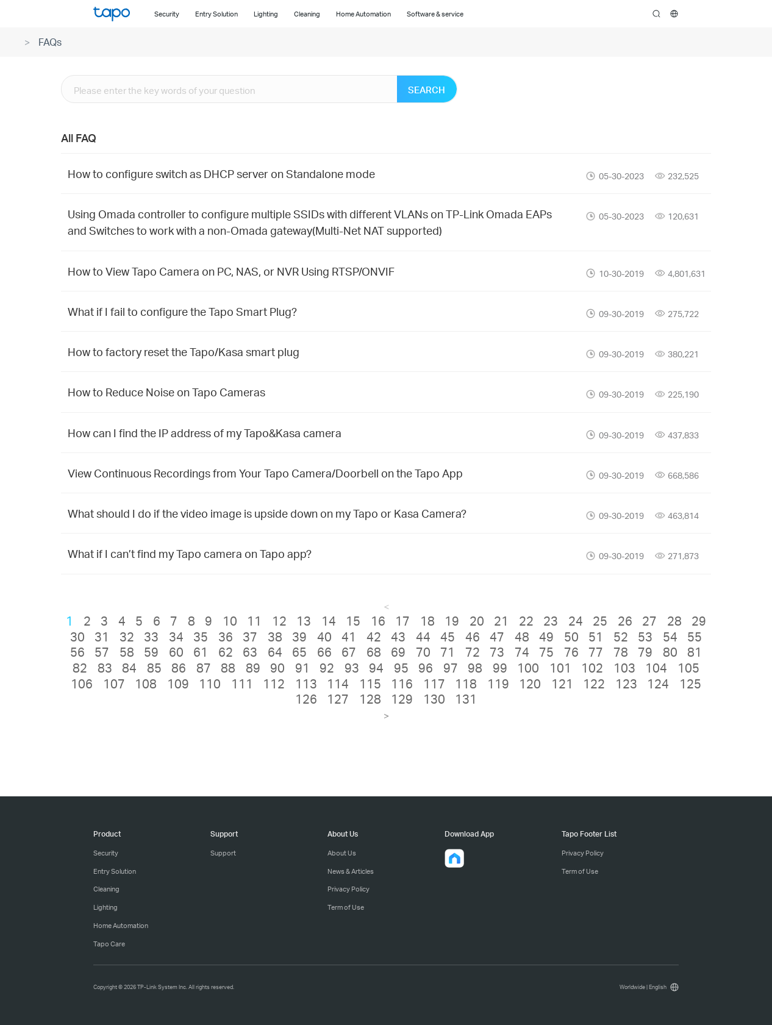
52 (620, 637)
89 (253, 668)
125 (690, 683)
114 (338, 683)
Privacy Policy (348, 889)
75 (546, 652)
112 (274, 683)
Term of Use (345, 907)
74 (522, 652)
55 (694, 637)
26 (625, 621)
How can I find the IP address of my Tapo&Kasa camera (204, 433)
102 (592, 668)
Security (105, 853)
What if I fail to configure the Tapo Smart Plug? (182, 311)
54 (670, 637)
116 (402, 683)
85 (154, 668)
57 (102, 652)
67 (348, 652)
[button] (454, 858)
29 (699, 621)
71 (447, 652)
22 (526, 621)
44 (423, 637)
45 (447, 637)
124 (658, 683)
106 (82, 683)
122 (594, 683)
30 (77, 637)
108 (146, 683)
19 (452, 621)
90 (277, 668)
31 (102, 637)
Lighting (105, 907)
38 (275, 637)
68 (373, 652)
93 (352, 668)
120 (530, 683)
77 (595, 652)
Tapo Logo (111, 14)
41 (348, 637)
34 (176, 637)
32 (127, 637)
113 (306, 683)
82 (80, 668)
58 (127, 652)
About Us (341, 853)
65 (299, 652)
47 (497, 637)
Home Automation (120, 925)
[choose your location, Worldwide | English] (647, 987)
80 (670, 652)
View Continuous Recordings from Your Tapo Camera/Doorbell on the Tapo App (265, 473)
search (656, 14)
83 (105, 668)
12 (279, 621)
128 (370, 699)
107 (114, 683)
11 (254, 621)
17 (402, 621)
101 (560, 668)
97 (450, 668)
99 (500, 668)
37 (250, 637)
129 (402, 699)
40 (324, 637)
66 (324, 652)
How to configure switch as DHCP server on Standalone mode (221, 173)
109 (178, 683)
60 (176, 652)
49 (546, 637)
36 (225, 637)
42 (373, 637)
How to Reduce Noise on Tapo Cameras (166, 392)
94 (376, 668)
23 (550, 621)
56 (77, 652)
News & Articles (350, 871)
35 (200, 637)
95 (401, 668)
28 (674, 621)
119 (498, 683)
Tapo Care (109, 944)
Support (223, 853)
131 (466, 699)
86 (178, 668)
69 (398, 652)
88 (228, 668)
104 (656, 668)
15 (353, 621)
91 (302, 668)
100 (528, 668)
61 (200, 652)
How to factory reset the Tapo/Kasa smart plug (183, 352)
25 (600, 621)
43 (398, 637)
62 (225, 652)
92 (327, 668)
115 (370, 683)
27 (649, 621)
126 (306, 699)
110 (210, 683)
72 (472, 652)
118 (466, 683)
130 (434, 699)
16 (378, 621)
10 (230, 621)
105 (688, 668)
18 (427, 621)
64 (275, 652)
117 (434, 683)
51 (595, 637)
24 (575, 621)
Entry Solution (114, 871)
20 (477, 621)
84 (129, 668)
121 (562, 683)
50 (571, 637)
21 (501, 621)
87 (203, 668)
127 (338, 699)
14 (328, 621)
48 (522, 637)
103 (624, 668)
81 (694, 652)
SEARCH (426, 90)
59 (151, 652)
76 (571, 652)
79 (645, 652)
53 (645, 637)
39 (299, 637)
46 (472, 637)
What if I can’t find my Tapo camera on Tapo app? (190, 553)
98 (475, 668)
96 (425, 668)
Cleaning (106, 889)
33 (151, 637)
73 (497, 652)
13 (303, 621)
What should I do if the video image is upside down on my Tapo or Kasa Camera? (267, 513)
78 (620, 652)
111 (242, 683)
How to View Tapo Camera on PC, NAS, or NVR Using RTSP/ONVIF (231, 271)
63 (250, 652)
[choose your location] (674, 14)
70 (423, 652)
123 (626, 683)
